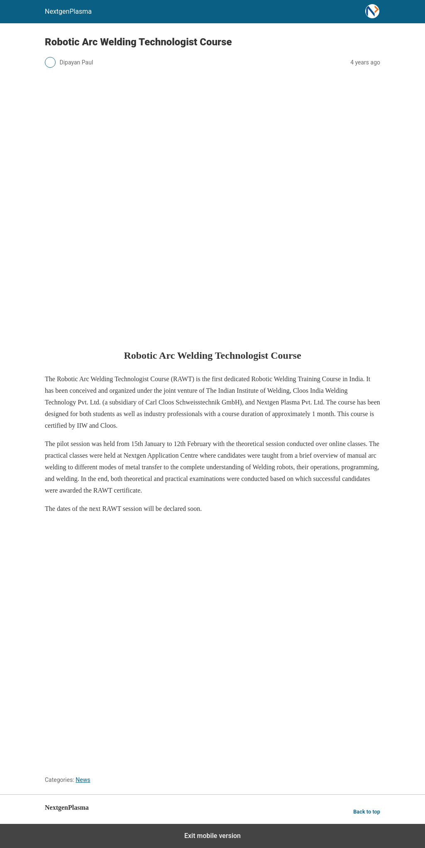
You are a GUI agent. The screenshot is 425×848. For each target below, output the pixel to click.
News (83, 780)
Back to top (366, 812)
